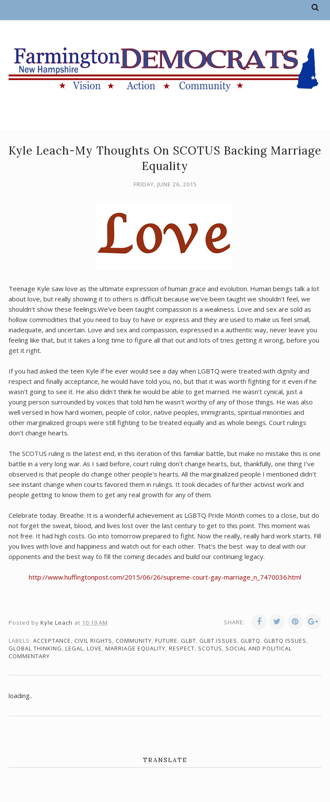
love (94, 648)
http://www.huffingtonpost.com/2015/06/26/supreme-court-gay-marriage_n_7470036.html (165, 577)
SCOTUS (210, 648)
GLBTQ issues (285, 640)
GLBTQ (250, 640)
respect (182, 648)
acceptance (52, 640)
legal (74, 648)
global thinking (35, 648)
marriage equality (135, 648)
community (134, 640)
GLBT (188, 640)
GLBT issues (218, 640)
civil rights (93, 640)
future (166, 640)
